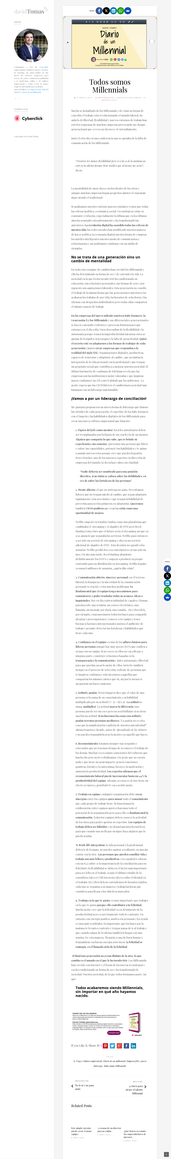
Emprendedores (106, 97)
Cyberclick (43, 67)
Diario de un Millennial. (31, 92)
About (17, 22)
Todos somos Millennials (115, 1065)
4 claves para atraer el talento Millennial (134, 1090)
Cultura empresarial (92, 1061)
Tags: (79, 1061)
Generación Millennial (129, 97)
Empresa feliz (133, 1061)
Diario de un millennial (114, 1061)
